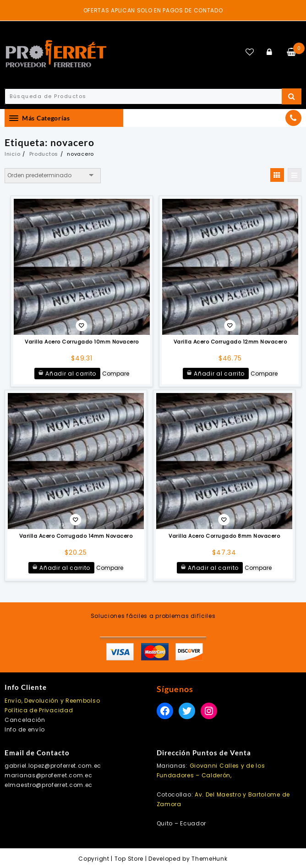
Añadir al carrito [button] (70, 373)
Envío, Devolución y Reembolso (52, 700)
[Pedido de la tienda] (53, 175)
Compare (115, 374)
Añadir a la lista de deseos (81, 326)
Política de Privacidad (39, 710)
